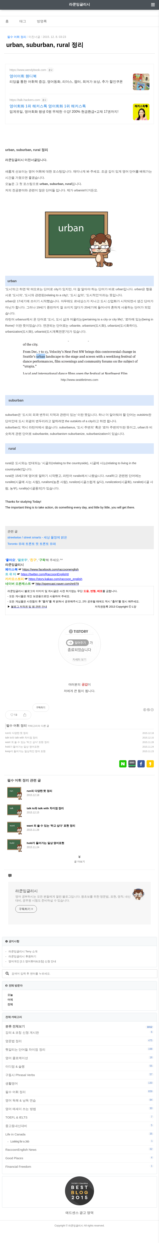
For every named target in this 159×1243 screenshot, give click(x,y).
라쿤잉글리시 (79, 4)
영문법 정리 (79, 1053)
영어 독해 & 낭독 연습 (79, 1112)
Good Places (79, 1170)
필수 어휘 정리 (16, 36)
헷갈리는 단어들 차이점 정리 (79, 1061)
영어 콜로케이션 (79, 1070)
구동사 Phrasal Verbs (79, 1087)
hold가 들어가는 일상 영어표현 (22, 759)
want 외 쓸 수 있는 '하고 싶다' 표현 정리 (27, 754)
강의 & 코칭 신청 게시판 (79, 1044)
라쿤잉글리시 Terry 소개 (22, 963)
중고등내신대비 (79, 1138)
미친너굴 (34, 36)
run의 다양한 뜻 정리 (16, 745)
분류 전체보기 (15, 1038)
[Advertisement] (79, 100)
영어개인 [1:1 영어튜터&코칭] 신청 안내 (32, 973)
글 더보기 (79, 873)
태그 (22, 21)
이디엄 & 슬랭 (79, 1078)
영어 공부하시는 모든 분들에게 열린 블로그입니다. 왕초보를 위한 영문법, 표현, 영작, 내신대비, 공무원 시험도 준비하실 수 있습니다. (73, 910)
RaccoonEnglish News (79, 1162)
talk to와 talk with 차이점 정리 (21, 749)
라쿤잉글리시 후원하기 (22, 968)
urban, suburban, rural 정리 (44, 45)
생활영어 (79, 1095)
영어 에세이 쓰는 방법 (79, 1121)
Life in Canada (79, 1146)
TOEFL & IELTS (79, 1129)
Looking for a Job (82, 1153)
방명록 (42, 21)
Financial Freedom (79, 1179)
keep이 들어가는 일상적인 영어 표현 (25, 763)
